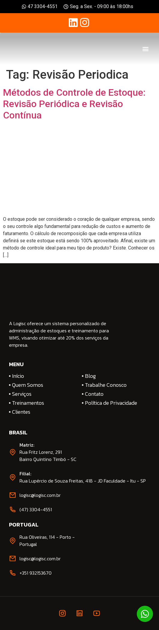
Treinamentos (28, 403)
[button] (146, 49)
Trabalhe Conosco (106, 385)
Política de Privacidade (111, 403)
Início (18, 376)
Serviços (22, 394)
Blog (90, 376)
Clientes (21, 412)
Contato (94, 394)
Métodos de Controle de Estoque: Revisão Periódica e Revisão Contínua (74, 104)
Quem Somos (27, 385)
